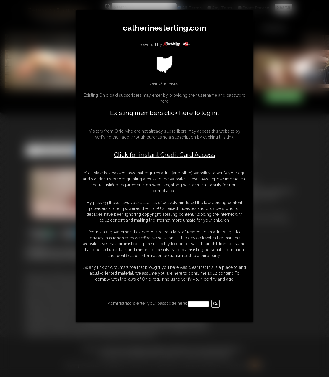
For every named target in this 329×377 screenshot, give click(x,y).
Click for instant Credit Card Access (164, 155)
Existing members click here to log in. (164, 112)
